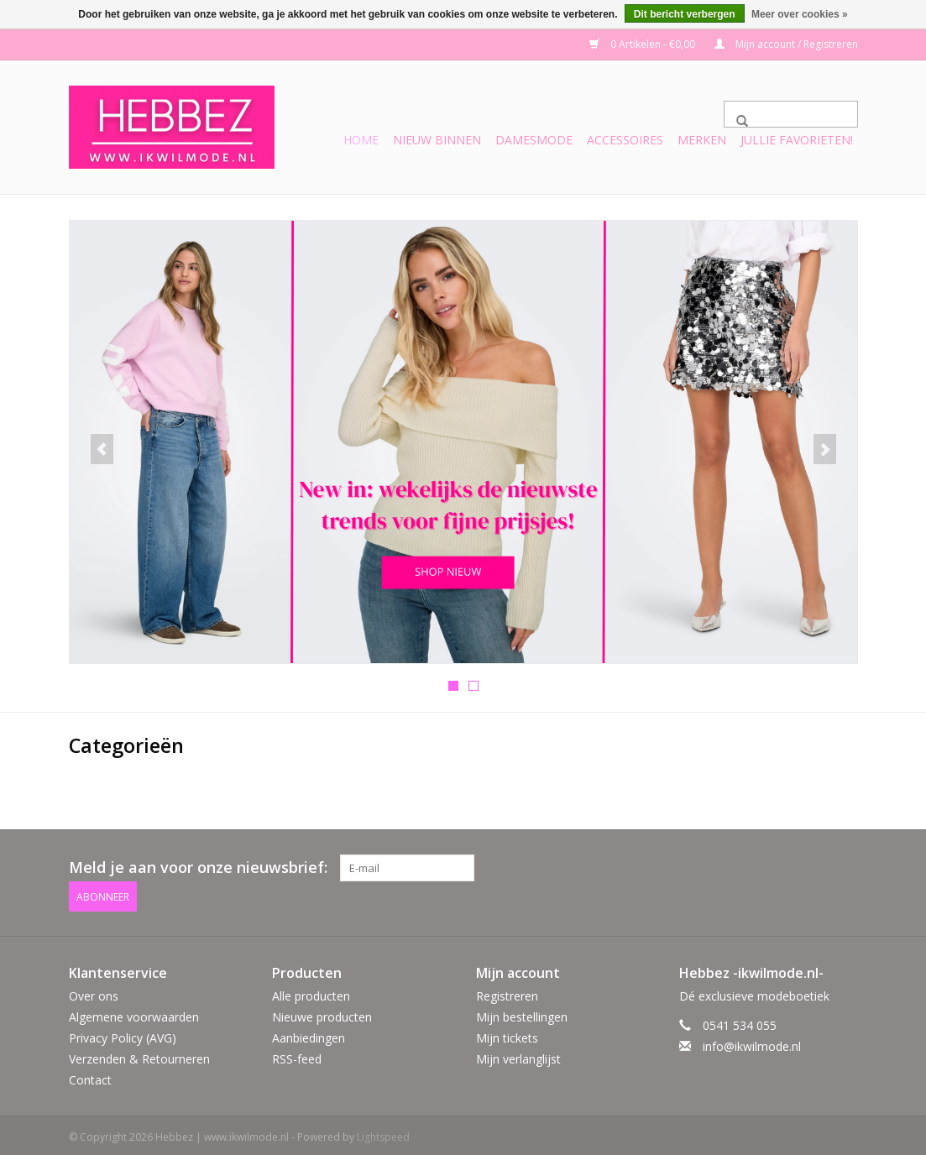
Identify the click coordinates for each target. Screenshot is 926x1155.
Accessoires (625, 140)
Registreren (507, 992)
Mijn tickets (507, 1034)
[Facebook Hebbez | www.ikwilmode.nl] (813, 867)
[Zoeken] (791, 114)
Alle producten (311, 992)
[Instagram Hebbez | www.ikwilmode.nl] (843, 867)
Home (361, 140)
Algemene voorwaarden (134, 1013)
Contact (90, 1076)
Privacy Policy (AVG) (122, 1034)
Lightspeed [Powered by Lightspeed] (383, 1133)
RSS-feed (297, 1055)
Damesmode (534, 140)
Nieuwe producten (322, 1013)
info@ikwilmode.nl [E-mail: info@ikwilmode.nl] (752, 1042)
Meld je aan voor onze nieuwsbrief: (198, 866)
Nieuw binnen (437, 140)
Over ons (93, 992)
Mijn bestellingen (522, 1013)
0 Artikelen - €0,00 (643, 44)
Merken (701, 140)
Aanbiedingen (308, 1034)
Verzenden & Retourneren (139, 1055)
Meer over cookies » (799, 14)
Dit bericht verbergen (684, 14)
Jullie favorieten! (796, 140)
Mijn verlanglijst (518, 1055)
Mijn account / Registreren (786, 44)
